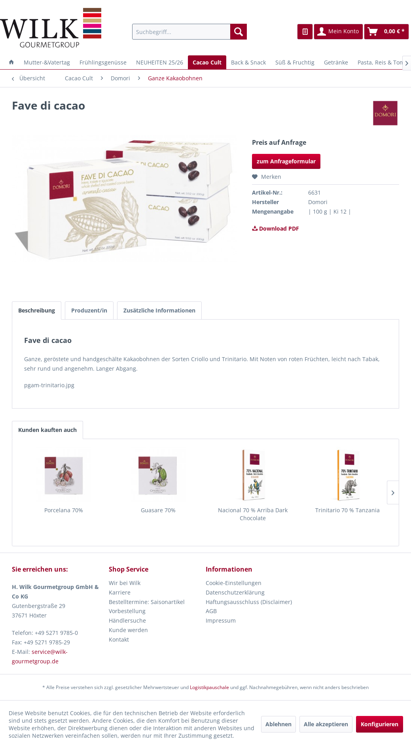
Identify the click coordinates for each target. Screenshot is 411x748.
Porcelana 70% (63, 510)
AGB (211, 611)
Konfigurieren (379, 724)
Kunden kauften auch (47, 430)
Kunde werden (128, 630)
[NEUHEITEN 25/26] (159, 62)
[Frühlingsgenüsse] (103, 62)
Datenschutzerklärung (235, 592)
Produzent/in (89, 310)
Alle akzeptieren (326, 724)
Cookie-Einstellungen (233, 583)
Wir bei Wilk (124, 583)
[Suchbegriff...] (189, 32)
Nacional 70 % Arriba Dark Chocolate (253, 514)
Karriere (120, 592)
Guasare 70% (158, 510)
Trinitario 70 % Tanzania (347, 510)
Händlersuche (127, 620)
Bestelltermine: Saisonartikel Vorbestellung (147, 606)
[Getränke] (336, 62)
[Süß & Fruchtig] (295, 62)
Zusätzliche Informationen (159, 310)
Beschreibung (36, 310)
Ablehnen (278, 724)
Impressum (221, 620)
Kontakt (119, 639)
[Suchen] (238, 32)
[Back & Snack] (248, 62)
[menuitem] (189, 32)
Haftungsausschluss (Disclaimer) (249, 602)
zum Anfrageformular (286, 161)
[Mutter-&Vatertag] (47, 62)
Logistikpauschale (209, 687)
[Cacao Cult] (207, 62)
